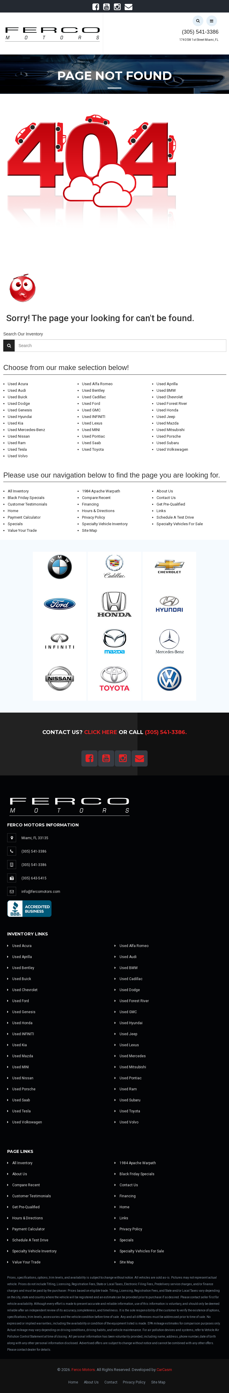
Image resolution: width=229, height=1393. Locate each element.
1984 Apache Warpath (101, 491)
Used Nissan (19, 436)
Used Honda (167, 410)
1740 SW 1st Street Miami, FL (199, 39)
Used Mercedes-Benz (26, 429)
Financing (90, 504)
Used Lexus (92, 423)
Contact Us (166, 497)
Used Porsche (169, 436)
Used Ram (17, 443)
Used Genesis (20, 410)
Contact (110, 1382)
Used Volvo (18, 456)
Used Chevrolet (170, 397)
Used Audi (17, 390)
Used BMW (166, 390)
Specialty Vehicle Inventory (105, 524)
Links (161, 511)
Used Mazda (168, 423)
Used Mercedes (130, 1056)
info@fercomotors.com (40, 892)
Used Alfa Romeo (97, 384)
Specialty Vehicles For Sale (180, 524)
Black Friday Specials (26, 497)
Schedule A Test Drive (175, 517)
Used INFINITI (93, 416)
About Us (165, 491)
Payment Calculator (24, 517)
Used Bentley (93, 390)
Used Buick (17, 397)
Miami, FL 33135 (34, 838)
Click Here (100, 732)
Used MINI (91, 429)
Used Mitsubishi (171, 429)
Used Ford (91, 403)
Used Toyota (93, 449)
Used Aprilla (167, 384)
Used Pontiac (93, 436)
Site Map (89, 530)
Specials (15, 524)
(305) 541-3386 (200, 32)
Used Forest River (172, 403)
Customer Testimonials (27, 504)
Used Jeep (166, 416)
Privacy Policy (93, 517)
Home (13, 511)
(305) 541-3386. (166, 732)
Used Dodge (19, 403)
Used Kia (15, 423)
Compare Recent (96, 497)
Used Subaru (168, 443)
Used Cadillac (94, 397)
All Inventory (18, 491)
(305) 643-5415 (34, 878)
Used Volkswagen (172, 449)
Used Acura (18, 384)
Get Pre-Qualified (171, 504)
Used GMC (91, 410)
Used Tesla (17, 449)
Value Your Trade (22, 530)
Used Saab (91, 443)
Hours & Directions (98, 511)
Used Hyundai (20, 416)
